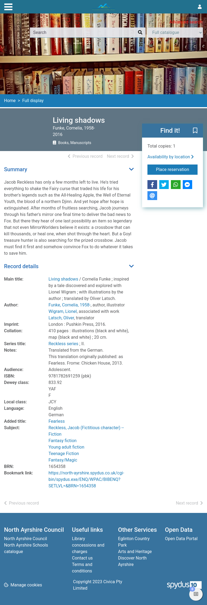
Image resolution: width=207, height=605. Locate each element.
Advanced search (186, 22)
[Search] (140, 32)
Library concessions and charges (88, 545)
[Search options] (175, 32)
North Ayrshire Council (25, 538)
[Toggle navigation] (8, 6)
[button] (195, 130)
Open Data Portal (181, 538)
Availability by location (170, 156)
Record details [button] (21, 266)
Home (10, 100)
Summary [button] (15, 169)
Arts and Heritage (135, 551)
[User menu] (200, 7)
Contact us (82, 558)
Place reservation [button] (177, 169)
